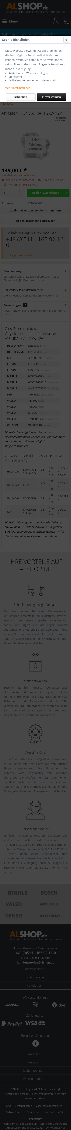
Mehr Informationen (17, 88)
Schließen (20, 97)
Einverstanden (51, 97)
